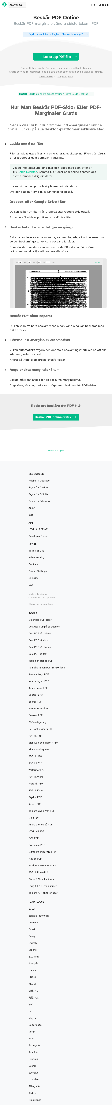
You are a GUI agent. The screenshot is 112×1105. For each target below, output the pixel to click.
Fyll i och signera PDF (41, 729)
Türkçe (32, 1093)
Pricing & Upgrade (39, 480)
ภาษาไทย (34, 1079)
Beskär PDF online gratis (56, 417)
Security (33, 578)
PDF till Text (35, 736)
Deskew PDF (35, 715)
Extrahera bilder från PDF (43, 852)
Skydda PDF (35, 797)
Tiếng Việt (35, 1086)
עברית (32, 1011)
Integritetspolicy (65, 77)
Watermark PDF (37, 770)
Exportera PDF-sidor (40, 620)
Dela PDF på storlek (40, 647)
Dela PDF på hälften (40, 633)
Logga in (104, 5)
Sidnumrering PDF (39, 749)
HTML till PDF (36, 831)
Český (32, 936)
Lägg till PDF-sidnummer (43, 886)
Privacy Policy (36, 557)
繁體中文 (34, 997)
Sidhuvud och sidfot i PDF (43, 742)
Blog (31, 515)
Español (33, 950)
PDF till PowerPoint (39, 872)
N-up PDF (34, 818)
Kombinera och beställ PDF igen (47, 667)
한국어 (32, 984)
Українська (35, 1100)
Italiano (33, 970)
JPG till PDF (35, 763)
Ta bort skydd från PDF (42, 811)
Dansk (32, 929)
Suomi (32, 1066)
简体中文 (34, 991)
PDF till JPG (35, 756)
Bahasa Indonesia (39, 915)
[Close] (87, 34)
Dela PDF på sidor (39, 640)
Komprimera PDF (38, 688)
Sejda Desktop (27, 172)
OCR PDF (34, 838)
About (32, 508)
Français (33, 963)
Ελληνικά (34, 956)
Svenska (33, 1072)
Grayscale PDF (37, 845)
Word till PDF (36, 783)
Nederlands (35, 1025)
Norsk (32, 1032)
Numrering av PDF (39, 681)
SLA (31, 585)
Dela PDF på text (38, 654)
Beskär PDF (35, 702)
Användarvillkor (46, 77)
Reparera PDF (36, 695)
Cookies (33, 564)
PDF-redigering (37, 722)
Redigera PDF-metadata (42, 865)
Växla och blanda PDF (41, 661)
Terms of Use (36, 550)
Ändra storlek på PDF (40, 824)
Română (33, 1052)
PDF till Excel (36, 790)
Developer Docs (38, 536)
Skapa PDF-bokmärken (41, 879)
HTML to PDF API (38, 529)
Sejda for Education (40, 501)
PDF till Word (36, 777)
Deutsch (33, 922)
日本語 (32, 977)
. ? (53, 34)
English (33, 943)
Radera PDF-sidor (39, 708)
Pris (93, 5)
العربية (32, 909)
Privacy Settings (38, 571)
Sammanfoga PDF (39, 674)
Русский (33, 1059)
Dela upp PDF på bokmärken (44, 626)
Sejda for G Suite (38, 494)
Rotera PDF (35, 804)
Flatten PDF (35, 858)
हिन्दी (31, 1004)
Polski (32, 1038)
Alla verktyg (18, 5)
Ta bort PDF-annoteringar (43, 893)
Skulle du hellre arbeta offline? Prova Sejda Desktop (55, 94)
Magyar (33, 1018)
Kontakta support (56, 450)
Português (34, 1045)
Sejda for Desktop (39, 487)
